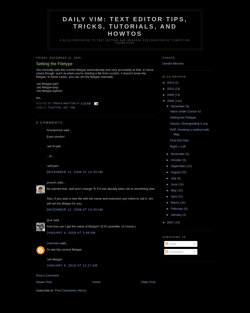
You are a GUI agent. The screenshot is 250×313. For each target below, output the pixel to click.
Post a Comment (47, 275)
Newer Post (44, 282)
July (174, 178)
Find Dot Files (179, 140)
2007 (171, 222)
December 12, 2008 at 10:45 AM (75, 209)
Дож (50, 220)
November (178, 154)
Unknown (53, 243)
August (176, 172)
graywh (52, 182)
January (176, 214)
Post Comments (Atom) (70, 290)
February (177, 208)
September (178, 166)
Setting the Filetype (183, 117)
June (174, 184)
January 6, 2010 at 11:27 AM (72, 265)
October (176, 160)
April (174, 196)
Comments (174, 252)
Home (96, 282)
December (178, 106)
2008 (171, 101)
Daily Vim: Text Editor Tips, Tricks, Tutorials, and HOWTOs (125, 26)
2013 (171, 88)
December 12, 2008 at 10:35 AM (75, 172)
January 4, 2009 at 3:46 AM (71, 232)
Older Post (148, 282)
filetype (55, 107)
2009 (171, 95)
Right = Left (178, 146)
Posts (170, 244)
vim (72, 107)
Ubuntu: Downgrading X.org (188, 123)
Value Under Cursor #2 (185, 111)
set (65, 107)
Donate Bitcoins (173, 63)
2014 (171, 82)
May (174, 190)
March (175, 202)
